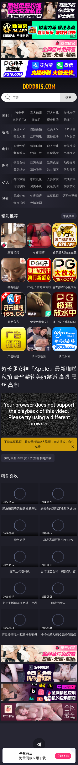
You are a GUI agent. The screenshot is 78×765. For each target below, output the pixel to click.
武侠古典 (70, 179)
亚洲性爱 (19, 146)
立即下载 (63, 756)
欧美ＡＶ (53, 129)
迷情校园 (19, 186)
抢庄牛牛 (70, 120)
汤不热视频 (69, 196)
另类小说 (36, 186)
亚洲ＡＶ (19, 129)
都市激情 (19, 179)
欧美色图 (53, 162)
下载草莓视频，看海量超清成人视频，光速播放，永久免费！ (39, 444)
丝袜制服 (36, 136)
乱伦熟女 (53, 153)
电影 (5, 148)
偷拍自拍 (36, 146)
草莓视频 (53, 196)
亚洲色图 (36, 162)
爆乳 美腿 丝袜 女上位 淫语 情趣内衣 (28, 458)
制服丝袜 (19, 153)
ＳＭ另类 (70, 136)
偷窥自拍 (19, 162)
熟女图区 (53, 169)
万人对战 (53, 112)
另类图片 (70, 169)
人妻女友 (53, 179)
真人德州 (36, 112)
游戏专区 (70, 112)
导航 (5, 198)
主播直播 (53, 136)
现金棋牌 (53, 120)
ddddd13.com (39, 86)
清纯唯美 (36, 169)
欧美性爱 (70, 146)
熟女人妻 (19, 136)
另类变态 (70, 153)
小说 (5, 182)
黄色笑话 (53, 186)
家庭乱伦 (36, 179)
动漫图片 (70, 162)
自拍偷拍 (36, 129)
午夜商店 (36, 196)
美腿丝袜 (19, 169)
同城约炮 (19, 196)
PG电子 (19, 112)
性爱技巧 (70, 186)
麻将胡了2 (19, 120)
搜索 (68, 97)
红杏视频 (19, 203)
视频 (5, 132)
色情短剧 (36, 203)
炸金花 (36, 120)
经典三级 (36, 153)
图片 (5, 165)
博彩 (5, 115)
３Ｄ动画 (70, 129)
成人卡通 (53, 146)
